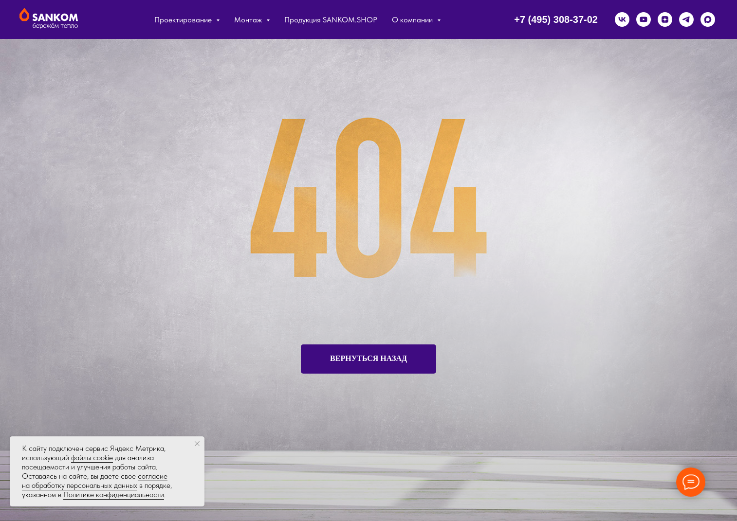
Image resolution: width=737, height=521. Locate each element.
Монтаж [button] (249, 19)
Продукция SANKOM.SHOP (330, 19)
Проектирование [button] (184, 19)
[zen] (665, 19)
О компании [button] (413, 19)
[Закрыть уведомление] (197, 444)
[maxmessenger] (707, 19)
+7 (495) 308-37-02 (556, 19)
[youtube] (643, 19)
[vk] (622, 19)
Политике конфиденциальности (113, 494)
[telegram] (686, 19)
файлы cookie (92, 457)
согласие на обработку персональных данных (94, 480)
